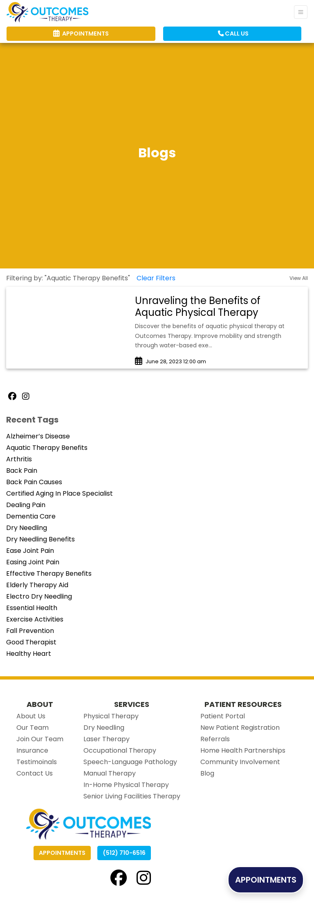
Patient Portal (222, 716)
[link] (217, 307)
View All (298, 278)
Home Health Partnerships (242, 750)
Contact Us (34, 773)
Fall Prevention (30, 630)
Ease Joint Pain (30, 550)
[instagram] (144, 878)
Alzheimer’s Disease (38, 436)
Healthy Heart (28, 653)
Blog (207, 773)
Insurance (32, 750)
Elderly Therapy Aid (37, 585)
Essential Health (31, 608)
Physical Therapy (111, 716)
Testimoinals (36, 762)
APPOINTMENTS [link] (81, 33)
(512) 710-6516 (124, 853)
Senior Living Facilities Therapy (131, 796)
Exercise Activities (34, 619)
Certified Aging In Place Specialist (59, 493)
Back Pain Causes (34, 482)
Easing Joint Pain (32, 562)
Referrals (215, 739)
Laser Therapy (106, 739)
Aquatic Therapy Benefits (46, 447)
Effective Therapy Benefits (49, 573)
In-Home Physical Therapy (126, 784)
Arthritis (19, 459)
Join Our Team (39, 739)
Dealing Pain (25, 505)
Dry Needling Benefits (40, 539)
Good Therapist (31, 642)
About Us (30, 716)
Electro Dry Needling (39, 596)
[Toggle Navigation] (300, 12)
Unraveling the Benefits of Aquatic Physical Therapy (197, 306)
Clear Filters (156, 278)
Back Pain (21, 470)
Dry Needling (26, 527)
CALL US (233, 33)
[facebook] (118, 878)
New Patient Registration (240, 727)
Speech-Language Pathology (130, 762)
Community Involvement (240, 762)
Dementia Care (31, 516)
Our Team (32, 727)
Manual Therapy (109, 773)
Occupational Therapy (119, 750)
